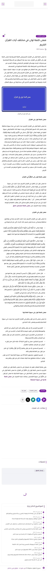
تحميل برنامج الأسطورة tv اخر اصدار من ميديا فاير (27, 534)
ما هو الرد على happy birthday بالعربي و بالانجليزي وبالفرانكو (24, 513)
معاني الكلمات (41, 36)
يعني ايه (24, 390)
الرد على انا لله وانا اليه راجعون (33, 560)
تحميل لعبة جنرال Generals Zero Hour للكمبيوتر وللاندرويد (24, 555)
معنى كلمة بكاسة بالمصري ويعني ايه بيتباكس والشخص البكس (23, 529)
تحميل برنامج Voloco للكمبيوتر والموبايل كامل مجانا (26, 539)
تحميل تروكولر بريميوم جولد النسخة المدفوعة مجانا (27, 519)
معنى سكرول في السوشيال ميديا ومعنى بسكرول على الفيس (24, 524)
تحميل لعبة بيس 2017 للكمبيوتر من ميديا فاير (28, 549)
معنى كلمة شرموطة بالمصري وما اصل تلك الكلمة (27, 544)
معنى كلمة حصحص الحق (21, 206)
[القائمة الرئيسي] (45, 4)
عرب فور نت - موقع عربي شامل (17, 568)
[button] (38, 400)
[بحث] (3, 4)
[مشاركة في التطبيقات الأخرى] (22, 400)
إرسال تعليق (39, 470)
